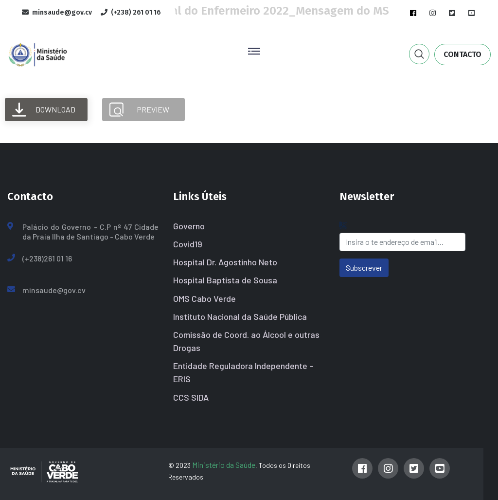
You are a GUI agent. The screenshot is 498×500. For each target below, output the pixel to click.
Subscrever (364, 267)
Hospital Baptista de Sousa (225, 280)
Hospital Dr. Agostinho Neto (225, 262)
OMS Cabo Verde (204, 298)
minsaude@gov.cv (54, 290)
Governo (189, 226)
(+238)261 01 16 (47, 258)
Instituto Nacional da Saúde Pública (240, 316)
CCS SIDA (191, 397)
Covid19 (187, 244)
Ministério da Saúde (223, 464)
